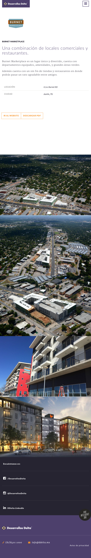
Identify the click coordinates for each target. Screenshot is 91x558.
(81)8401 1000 (12, 542)
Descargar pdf (32, 116)
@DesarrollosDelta (14, 494)
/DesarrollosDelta (14, 479)
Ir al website (11, 116)
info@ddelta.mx (39, 542)
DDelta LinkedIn (13, 508)
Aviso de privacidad (79, 546)
